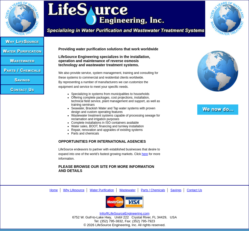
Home (53, 190)
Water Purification (102, 190)
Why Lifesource (74, 190)
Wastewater (127, 190)
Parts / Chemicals (153, 190)
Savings (175, 190)
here (145, 154)
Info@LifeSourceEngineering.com (125, 213)
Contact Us (194, 190)
